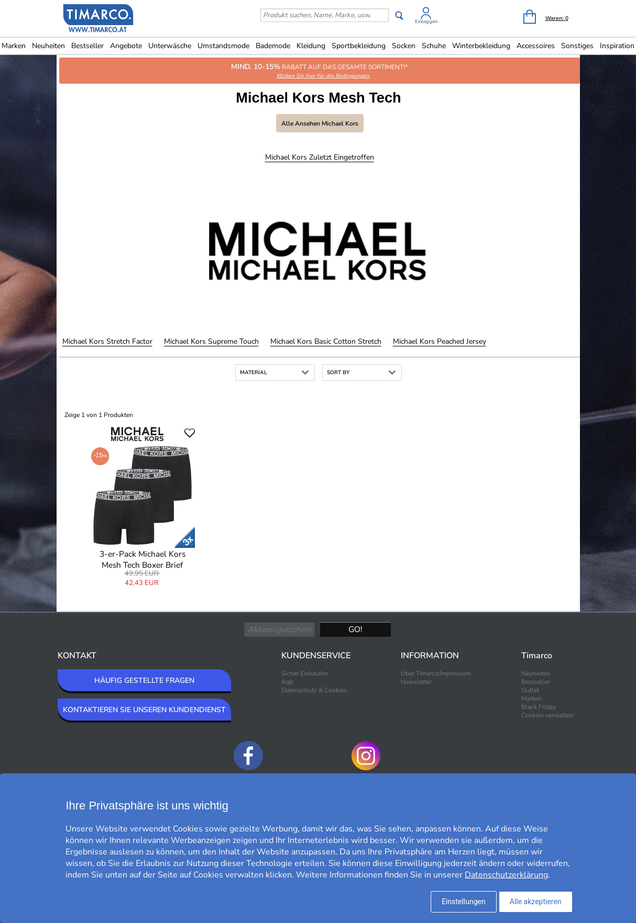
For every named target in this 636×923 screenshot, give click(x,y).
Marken (531, 698)
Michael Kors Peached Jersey (439, 341)
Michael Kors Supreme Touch (211, 341)
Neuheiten (48, 46)
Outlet (530, 690)
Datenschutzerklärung (506, 875)
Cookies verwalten (547, 715)
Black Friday (538, 707)
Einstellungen (464, 901)
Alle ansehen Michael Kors (319, 123)
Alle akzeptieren (536, 901)
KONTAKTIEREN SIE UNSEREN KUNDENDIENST (144, 710)
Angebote (126, 46)
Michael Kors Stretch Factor (107, 341)
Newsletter (416, 682)
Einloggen (426, 21)
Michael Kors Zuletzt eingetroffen (319, 157)
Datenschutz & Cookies (314, 690)
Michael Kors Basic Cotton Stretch (325, 341)
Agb (287, 682)
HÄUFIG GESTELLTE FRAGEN (144, 680)
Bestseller (87, 46)
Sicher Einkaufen (304, 673)
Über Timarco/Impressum (436, 673)
